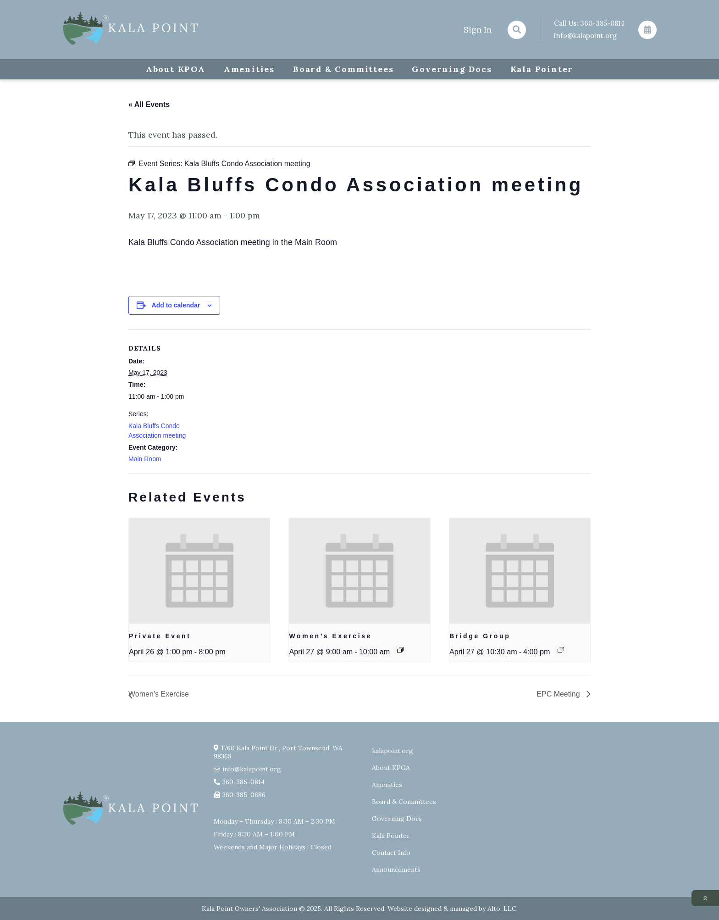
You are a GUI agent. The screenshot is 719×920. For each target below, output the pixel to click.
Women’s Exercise (330, 636)
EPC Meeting (559, 694)
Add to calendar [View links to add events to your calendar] (176, 305)
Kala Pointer (542, 69)
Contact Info (391, 852)
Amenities (249, 69)
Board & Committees (343, 69)
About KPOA (175, 69)
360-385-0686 (243, 795)
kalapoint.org (392, 751)
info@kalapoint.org (585, 35)
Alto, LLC (501, 908)
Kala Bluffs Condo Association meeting (157, 430)
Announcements (396, 869)
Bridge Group (479, 636)
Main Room (144, 459)
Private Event (160, 636)
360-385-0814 (602, 23)
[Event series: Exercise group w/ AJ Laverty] (400, 649)
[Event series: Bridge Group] (561, 649)
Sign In (478, 29)
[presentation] (199, 571)
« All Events (149, 104)
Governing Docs (452, 69)
